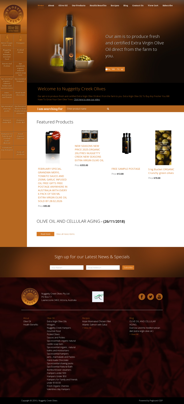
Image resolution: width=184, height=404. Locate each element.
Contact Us (137, 5)
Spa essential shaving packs (60, 363)
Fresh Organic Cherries (58, 385)
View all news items (65, 234)
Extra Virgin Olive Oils (57, 321)
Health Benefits (98, 5)
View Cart (153, 5)
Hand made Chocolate (57, 360)
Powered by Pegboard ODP (151, 400)
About (51, 5)
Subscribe (168, 5)
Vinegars (51, 324)
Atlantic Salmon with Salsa (94, 324)
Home (41, 5)
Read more (45, 234)
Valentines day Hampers (58, 389)
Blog (125, 5)
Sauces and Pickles (56, 337)
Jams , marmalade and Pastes (61, 356)
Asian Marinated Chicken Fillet (96, 321)
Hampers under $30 (56, 373)
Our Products (78, 5)
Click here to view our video (87, 99)
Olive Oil (63, 5)
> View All (86, 327)
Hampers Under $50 (56, 376)
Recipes (115, 5)
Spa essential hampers (58, 353)
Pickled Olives (53, 334)
